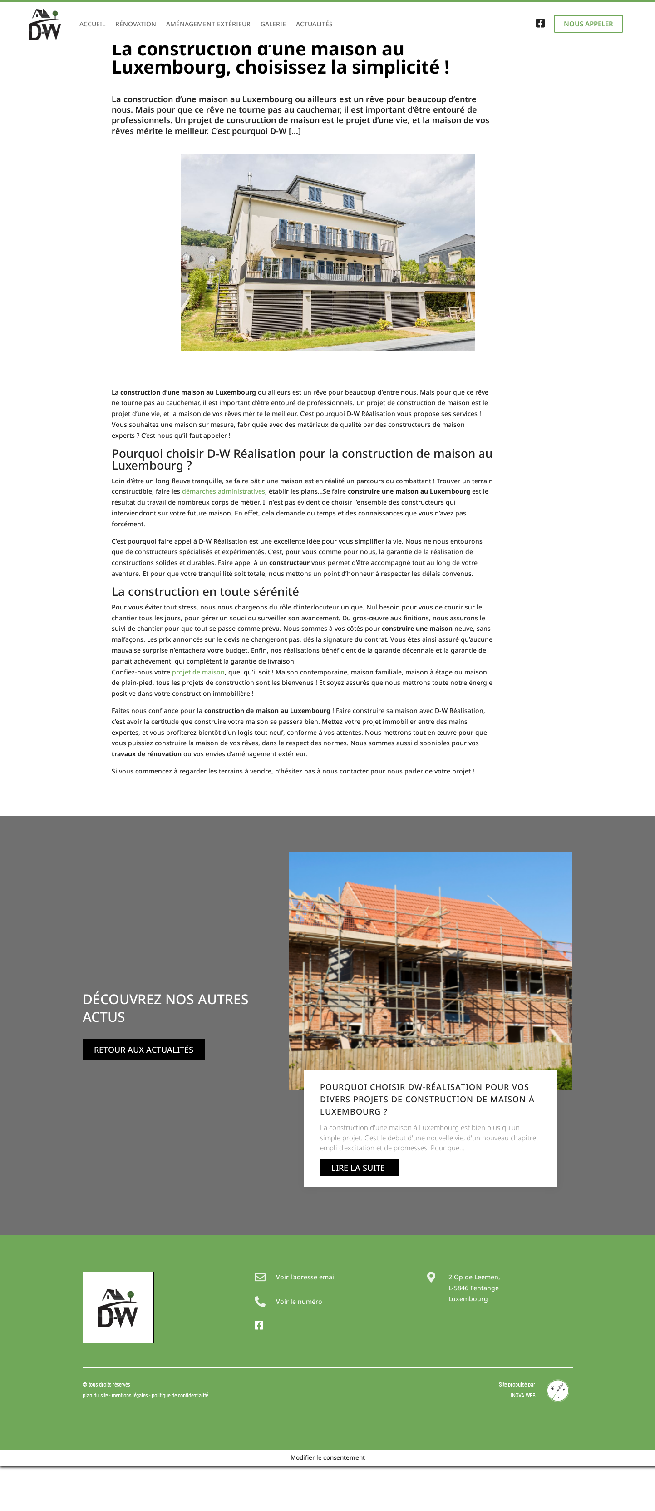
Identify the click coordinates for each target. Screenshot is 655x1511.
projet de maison (198, 717)
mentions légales (130, 1441)
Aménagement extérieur (208, 24)
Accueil (92, 24)
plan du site (95, 1441)
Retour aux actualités (143, 1095)
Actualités (314, 24)
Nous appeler (588, 23)
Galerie (273, 24)
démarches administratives (223, 536)
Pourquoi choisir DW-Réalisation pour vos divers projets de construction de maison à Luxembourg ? (427, 1144)
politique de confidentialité (180, 1441)
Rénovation (135, 24)
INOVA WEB (523, 1441)
